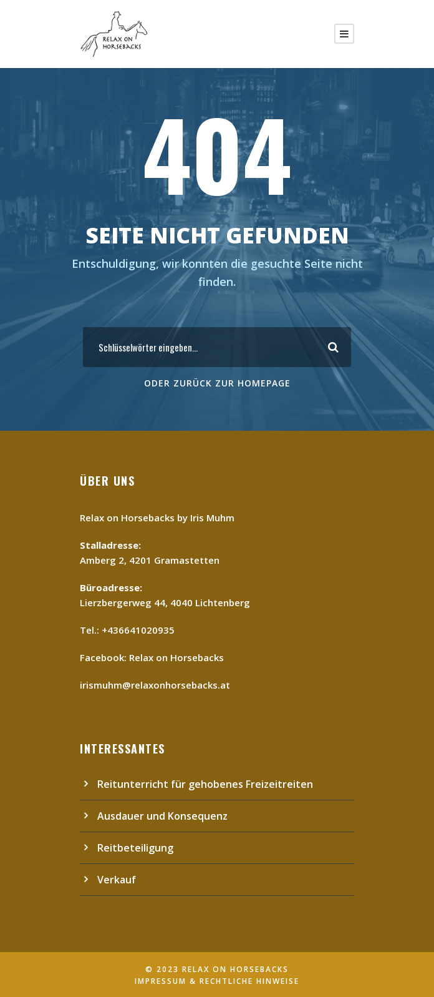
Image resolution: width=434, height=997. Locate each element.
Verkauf (116, 879)
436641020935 (141, 630)
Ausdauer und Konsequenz (162, 816)
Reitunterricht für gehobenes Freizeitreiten (205, 784)
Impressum (160, 981)
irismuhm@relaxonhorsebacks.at (155, 685)
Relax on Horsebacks (176, 657)
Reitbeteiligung (135, 848)
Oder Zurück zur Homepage (217, 383)
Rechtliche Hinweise (249, 981)
